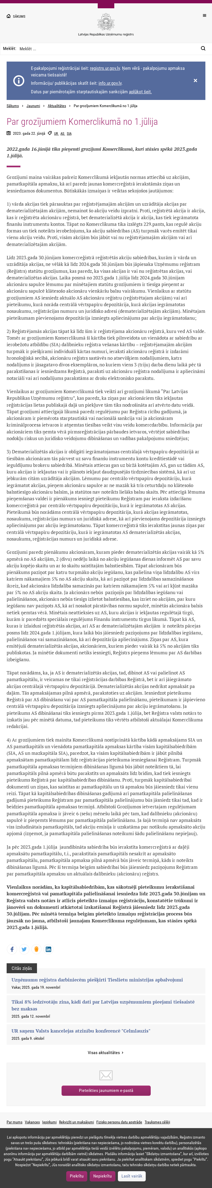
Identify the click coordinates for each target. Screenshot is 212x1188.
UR (56, 133)
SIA (69, 133)
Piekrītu (77, 1176)
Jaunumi (33, 106)
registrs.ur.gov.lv (105, 68)
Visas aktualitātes (104, 1052)
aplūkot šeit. (140, 91)
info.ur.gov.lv (110, 83)
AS (62, 133)
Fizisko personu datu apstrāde (119, 1122)
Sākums (13, 106)
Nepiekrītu (102, 1176)
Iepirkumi (49, 1122)
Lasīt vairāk (131, 1176)
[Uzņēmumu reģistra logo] (106, 27)
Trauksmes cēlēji (157, 1122)
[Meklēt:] (205, 48)
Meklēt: (9, 48)
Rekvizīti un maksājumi (76, 1122)
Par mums (14, 1122)
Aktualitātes (57, 106)
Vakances (32, 1122)
